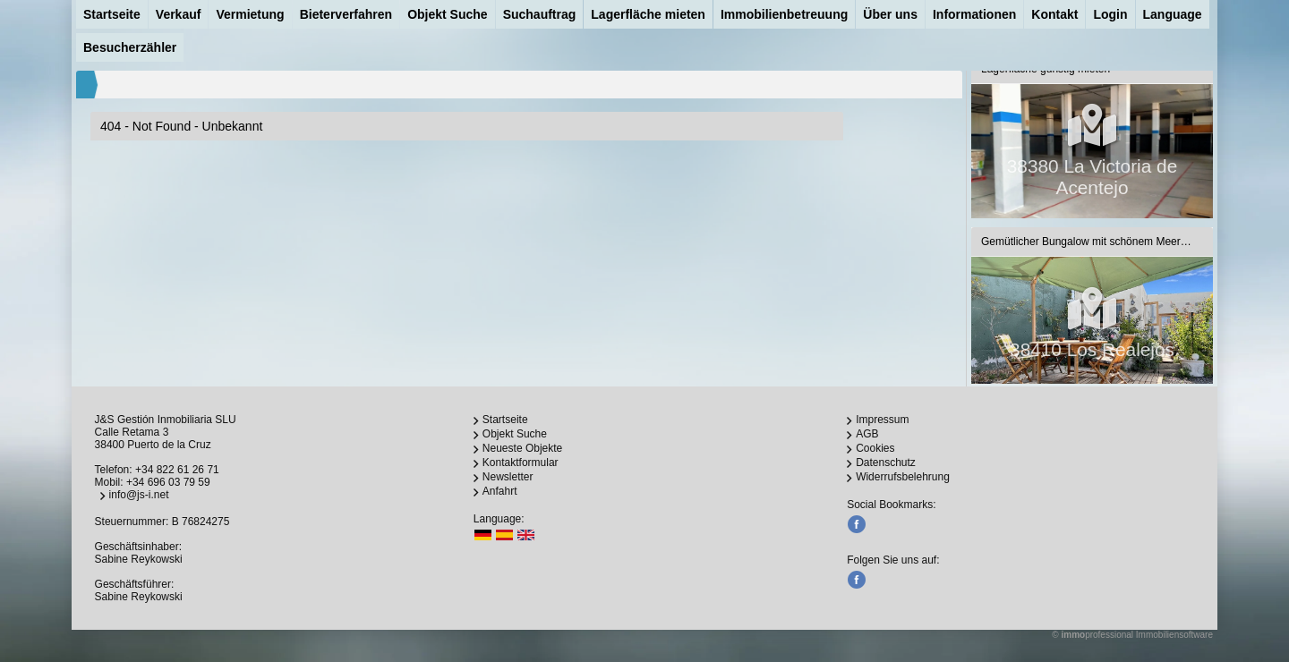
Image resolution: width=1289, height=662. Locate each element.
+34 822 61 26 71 (177, 469)
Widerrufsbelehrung (903, 477)
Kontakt (1054, 14)
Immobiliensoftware (1174, 635)
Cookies (875, 448)
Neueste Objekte (522, 448)
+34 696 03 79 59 (168, 482)
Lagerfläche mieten (648, 14)
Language (1172, 14)
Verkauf (178, 14)
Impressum (882, 419)
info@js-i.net (139, 494)
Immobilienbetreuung (784, 14)
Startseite (112, 14)
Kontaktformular (520, 462)
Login (1110, 14)
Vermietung (250, 14)
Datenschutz (886, 462)
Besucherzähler (129, 47)
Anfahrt (499, 491)
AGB (867, 434)
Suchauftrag (539, 14)
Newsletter (508, 477)
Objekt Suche (447, 14)
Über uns (890, 14)
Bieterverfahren (346, 14)
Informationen (974, 14)
